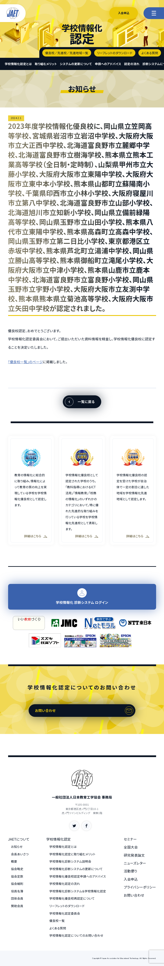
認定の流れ (132, 64)
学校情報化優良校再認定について (72, 898)
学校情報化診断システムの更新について (76, 869)
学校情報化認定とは (18, 64)
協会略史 (17, 869)
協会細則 (17, 883)
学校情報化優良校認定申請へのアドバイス (77, 876)
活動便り (130, 871)
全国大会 (131, 847)
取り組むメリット (46, 64)
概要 (14, 861)
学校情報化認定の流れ (64, 883)
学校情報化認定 (58, 839)
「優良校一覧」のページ (25, 361)
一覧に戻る (86, 401)
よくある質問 (149, 53)
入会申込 (123, 13)
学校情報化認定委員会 (64, 913)
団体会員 (17, 898)
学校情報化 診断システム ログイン (82, 596)
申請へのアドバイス (108, 64)
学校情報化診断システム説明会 (70, 861)
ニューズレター (135, 863)
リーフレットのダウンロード (114, 53)
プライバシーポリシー (140, 887)
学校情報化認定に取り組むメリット (72, 854)
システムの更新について (76, 64)
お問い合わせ (45, 710)
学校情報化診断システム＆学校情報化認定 (77, 891)
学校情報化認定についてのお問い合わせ (76, 935)
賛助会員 (17, 906)
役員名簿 (17, 891)
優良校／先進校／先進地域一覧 (66, 53)
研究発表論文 (134, 855)
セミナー (130, 839)
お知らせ (17, 846)
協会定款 (17, 876)
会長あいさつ (20, 854)
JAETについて (18, 839)
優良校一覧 (57, 920)
